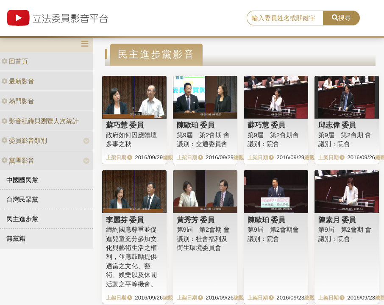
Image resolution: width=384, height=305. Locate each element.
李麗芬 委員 (125, 220)
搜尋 (341, 17)
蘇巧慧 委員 (125, 125)
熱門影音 (17, 101)
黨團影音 (17, 160)
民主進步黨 (22, 218)
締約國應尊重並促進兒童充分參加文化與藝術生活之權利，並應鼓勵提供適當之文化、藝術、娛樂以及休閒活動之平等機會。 (131, 257)
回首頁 (14, 61)
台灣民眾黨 (22, 199)
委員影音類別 (24, 140)
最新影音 (17, 81)
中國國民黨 (22, 179)
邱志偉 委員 (337, 125)
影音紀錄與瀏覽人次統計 (40, 121)
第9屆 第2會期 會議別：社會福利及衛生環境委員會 (203, 238)
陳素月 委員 (337, 220)
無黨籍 (15, 238)
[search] (285, 18)
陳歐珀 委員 (196, 125)
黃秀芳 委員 (196, 220)
